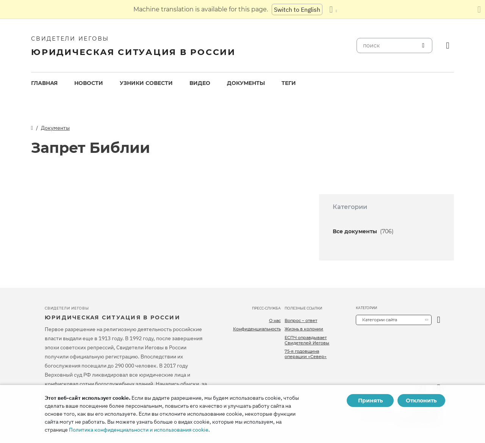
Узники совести (146, 83)
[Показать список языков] (333, 9)
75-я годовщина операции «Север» (306, 354)
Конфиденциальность (257, 328)
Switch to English (297, 9)
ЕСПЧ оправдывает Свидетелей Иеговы (307, 340)
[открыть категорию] (438, 320)
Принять (370, 400)
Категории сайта (379, 319)
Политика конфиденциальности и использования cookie (138, 429)
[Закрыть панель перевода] (479, 9)
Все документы (363, 231)
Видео (199, 83)
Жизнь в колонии (304, 328)
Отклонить (421, 400)
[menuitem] (44, 83)
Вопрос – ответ (301, 320)
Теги (289, 83)
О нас (275, 320)
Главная (44, 83)
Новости (88, 83)
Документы (246, 83)
